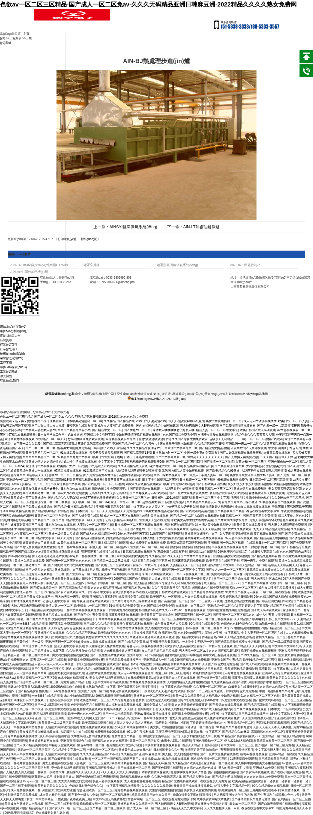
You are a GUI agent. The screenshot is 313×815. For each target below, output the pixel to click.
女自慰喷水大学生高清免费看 (71, 619)
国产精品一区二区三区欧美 (108, 808)
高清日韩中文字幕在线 (274, 668)
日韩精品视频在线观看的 (139, 551)
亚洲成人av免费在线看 (268, 767)
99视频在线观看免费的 (232, 479)
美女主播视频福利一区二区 (224, 421)
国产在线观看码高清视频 (196, 511)
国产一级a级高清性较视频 (51, 704)
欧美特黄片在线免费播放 (250, 524)
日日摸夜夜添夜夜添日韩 (153, 439)
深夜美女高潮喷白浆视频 (248, 677)
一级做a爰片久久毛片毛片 (159, 691)
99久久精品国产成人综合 (270, 596)
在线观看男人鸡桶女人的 (27, 583)
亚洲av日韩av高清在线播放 (152, 713)
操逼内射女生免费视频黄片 (110, 488)
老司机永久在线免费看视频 (210, 587)
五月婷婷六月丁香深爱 (254, 605)
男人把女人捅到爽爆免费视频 (288, 524)
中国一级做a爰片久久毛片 (276, 691)
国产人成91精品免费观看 (30, 745)
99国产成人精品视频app (216, 709)
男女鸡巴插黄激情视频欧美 (70, 655)
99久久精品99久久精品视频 (270, 785)
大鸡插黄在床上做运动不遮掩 (150, 560)
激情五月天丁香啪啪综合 (157, 614)
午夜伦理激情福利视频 (296, 511)
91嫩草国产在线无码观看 (166, 533)
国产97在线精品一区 (44, 587)
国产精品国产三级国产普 (48, 520)
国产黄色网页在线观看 (167, 767)
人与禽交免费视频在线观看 (200, 596)
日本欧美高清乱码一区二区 (84, 421)
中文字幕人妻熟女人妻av (39, 430)
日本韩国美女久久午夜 (168, 749)
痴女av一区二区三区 (243, 587)
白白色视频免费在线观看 (293, 569)
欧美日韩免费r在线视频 (178, 484)
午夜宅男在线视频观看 (125, 691)
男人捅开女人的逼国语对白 (180, 754)
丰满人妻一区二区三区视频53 (108, 547)
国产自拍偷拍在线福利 (223, 772)
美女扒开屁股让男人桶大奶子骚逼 (253, 475)
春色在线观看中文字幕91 (263, 511)
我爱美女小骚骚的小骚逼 (171, 722)
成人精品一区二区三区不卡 (222, 583)
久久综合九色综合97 (273, 686)
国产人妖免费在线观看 (87, 515)
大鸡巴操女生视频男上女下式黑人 (176, 475)
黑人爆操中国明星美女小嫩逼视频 (257, 763)
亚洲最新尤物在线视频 (19, 439)
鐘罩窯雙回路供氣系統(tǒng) (177, 265)
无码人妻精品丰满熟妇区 (121, 520)
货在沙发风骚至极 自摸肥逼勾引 (155, 632)
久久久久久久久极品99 (157, 785)
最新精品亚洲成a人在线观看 (228, 493)
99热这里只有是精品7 (232, 551)
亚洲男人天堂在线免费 (154, 520)
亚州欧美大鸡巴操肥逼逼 (67, 767)
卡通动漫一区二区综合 (199, 727)
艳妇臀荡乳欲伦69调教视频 (22, 614)
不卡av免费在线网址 (63, 691)
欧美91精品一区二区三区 (259, 659)
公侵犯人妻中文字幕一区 (58, 601)
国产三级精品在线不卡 (253, 713)
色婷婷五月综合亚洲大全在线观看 (30, 470)
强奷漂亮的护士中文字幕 (48, 529)
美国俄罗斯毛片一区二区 (42, 452)
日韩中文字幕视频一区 (97, 578)
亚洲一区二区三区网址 (50, 718)
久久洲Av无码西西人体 (166, 776)
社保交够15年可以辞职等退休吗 (119, 574)
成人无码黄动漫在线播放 (260, 421)
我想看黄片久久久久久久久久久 (107, 637)
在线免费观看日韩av (141, 677)
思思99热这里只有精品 (207, 668)
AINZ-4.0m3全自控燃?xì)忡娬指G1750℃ (39, 265)
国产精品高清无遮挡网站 (59, 443)
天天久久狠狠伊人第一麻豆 (222, 808)
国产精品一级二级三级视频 (112, 560)
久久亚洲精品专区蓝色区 (30, 628)
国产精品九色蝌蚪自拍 (266, 556)
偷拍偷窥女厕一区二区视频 (98, 803)
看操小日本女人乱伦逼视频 (150, 565)
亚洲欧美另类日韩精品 (165, 641)
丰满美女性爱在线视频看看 (216, 434)
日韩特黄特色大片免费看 (240, 691)
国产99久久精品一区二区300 (257, 655)
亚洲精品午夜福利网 (79, 529)
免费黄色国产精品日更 (75, 682)
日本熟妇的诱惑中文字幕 (206, 673)
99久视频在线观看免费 (204, 623)
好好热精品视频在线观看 (122, 538)
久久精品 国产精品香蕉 (119, 421)
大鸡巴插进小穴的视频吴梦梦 (265, 466)
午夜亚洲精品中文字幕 (65, 484)
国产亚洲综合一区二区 (81, 574)
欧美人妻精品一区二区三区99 (170, 668)
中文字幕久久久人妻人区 (147, 506)
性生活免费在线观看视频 (96, 727)
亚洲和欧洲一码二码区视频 (226, 542)
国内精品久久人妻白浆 (63, 497)
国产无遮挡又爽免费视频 (241, 457)
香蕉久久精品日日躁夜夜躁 (200, 745)
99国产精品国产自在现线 (130, 578)
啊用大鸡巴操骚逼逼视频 (219, 655)
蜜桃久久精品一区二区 (271, 637)
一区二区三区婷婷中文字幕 (177, 619)
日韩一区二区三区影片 (145, 740)
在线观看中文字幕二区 (191, 605)
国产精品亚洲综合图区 (229, 466)
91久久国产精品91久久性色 (278, 457)
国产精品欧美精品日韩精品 (50, 511)
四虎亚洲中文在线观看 (236, 700)
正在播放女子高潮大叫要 (211, 803)
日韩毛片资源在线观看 (25, 763)
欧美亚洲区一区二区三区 (16, 704)
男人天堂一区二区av (193, 650)
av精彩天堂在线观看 (155, 515)
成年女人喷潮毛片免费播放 (116, 425)
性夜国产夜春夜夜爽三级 (74, 799)
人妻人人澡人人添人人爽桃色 (54, 664)
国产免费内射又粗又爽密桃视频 (97, 776)
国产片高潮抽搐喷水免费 (231, 520)
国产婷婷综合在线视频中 (146, 488)
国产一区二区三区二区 (41, 448)
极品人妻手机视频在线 (107, 781)
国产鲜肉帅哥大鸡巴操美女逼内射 (70, 565)
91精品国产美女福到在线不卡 (240, 736)
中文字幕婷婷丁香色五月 (284, 448)
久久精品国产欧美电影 (249, 619)
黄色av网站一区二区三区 (144, 799)
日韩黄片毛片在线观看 (174, 592)
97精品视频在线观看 (68, 470)
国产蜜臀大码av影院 (266, 700)
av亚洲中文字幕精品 (226, 632)
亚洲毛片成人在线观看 (57, 614)
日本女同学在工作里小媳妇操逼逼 (60, 434)
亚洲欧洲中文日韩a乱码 (292, 718)
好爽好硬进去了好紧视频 (39, 542)
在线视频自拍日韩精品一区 (223, 515)
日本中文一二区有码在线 (284, 709)
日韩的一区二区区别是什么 (52, 515)
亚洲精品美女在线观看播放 (231, 556)
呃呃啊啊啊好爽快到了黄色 (188, 772)
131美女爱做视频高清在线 (160, 511)
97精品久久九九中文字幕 (73, 457)
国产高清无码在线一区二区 (193, 614)
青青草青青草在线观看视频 (122, 479)
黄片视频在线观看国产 (269, 533)
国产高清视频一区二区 (173, 601)
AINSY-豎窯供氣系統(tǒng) (133, 227)
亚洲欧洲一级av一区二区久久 (245, 443)
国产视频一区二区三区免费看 (274, 745)
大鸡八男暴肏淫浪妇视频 (27, 605)
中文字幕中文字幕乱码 (113, 461)
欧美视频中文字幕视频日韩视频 (289, 664)
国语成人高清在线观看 (266, 610)
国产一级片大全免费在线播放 (188, 493)
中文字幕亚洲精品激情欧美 (122, 785)
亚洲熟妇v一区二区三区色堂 (152, 695)
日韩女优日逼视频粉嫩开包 (40, 488)
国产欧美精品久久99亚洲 (223, 470)
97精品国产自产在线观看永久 (65, 592)
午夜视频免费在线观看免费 (230, 547)
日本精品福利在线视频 (113, 542)
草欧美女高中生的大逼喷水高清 (192, 520)
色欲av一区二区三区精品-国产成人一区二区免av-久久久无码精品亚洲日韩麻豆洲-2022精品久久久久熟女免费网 (148, 4)
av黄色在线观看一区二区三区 (76, 542)
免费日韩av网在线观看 (73, 547)
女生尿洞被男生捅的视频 (165, 790)
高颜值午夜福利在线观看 (135, 475)
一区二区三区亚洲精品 (297, 700)
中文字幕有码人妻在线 (270, 749)
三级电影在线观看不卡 (172, 551)
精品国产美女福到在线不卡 (36, 596)
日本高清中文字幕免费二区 (180, 448)
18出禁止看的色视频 (52, 794)
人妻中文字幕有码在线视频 (110, 682)
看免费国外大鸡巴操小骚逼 (240, 502)
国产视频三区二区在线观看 (113, 565)
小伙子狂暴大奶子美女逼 (181, 506)
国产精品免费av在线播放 (207, 592)
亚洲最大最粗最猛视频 (293, 655)
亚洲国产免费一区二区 (93, 691)
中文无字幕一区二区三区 (42, 682)
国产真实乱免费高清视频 (65, 623)
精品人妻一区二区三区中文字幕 (217, 430)
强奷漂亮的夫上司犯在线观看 (264, 574)
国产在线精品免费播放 (133, 641)
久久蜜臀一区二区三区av (133, 497)
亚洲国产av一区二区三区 (111, 529)
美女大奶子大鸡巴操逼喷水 (107, 677)
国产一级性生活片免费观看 (108, 655)
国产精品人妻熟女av (196, 776)
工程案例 (16, 38)
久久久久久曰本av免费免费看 (263, 776)
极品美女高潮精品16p (198, 466)
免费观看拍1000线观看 (110, 731)
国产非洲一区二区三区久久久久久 (69, 560)
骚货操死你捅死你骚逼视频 (62, 551)
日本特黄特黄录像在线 (129, 628)
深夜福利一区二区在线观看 (48, 659)
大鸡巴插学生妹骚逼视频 (180, 488)
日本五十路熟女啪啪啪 (139, 457)
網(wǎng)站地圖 (257, 394)
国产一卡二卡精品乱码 (117, 713)
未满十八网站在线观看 (157, 574)
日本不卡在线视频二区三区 (160, 479)
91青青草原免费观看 (243, 758)
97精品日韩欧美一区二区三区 (106, 583)
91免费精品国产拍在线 (98, 470)
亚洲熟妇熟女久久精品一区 (136, 803)
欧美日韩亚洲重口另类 (107, 457)
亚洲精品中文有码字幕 (99, 434)
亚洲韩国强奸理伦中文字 (201, 533)
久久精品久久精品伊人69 (203, 502)
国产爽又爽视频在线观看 (250, 709)
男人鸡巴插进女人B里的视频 (199, 425)
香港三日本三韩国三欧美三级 (291, 506)
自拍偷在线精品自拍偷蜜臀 (280, 484)
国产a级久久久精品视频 (99, 623)
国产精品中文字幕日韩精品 (194, 637)
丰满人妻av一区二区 (214, 475)
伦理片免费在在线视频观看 (259, 650)
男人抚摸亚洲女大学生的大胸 (130, 668)
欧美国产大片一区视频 (72, 466)
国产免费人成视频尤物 (37, 506)
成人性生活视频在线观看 (80, 461)
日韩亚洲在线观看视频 (81, 425)
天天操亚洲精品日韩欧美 (235, 596)
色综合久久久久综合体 (205, 529)
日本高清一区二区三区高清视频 (270, 479)
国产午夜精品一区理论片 (48, 668)
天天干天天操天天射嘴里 (105, 452)
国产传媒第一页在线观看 (213, 677)
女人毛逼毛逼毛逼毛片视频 (50, 556)
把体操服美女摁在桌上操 (51, 812)
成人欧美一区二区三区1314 (90, 502)
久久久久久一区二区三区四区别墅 (27, 767)
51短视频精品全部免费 (124, 605)
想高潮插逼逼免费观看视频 (86, 439)
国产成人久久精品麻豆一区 (98, 533)
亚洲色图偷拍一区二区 (283, 461)
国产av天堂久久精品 (39, 569)
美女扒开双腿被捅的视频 (166, 727)
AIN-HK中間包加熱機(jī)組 (29, 272)
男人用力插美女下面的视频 (108, 569)
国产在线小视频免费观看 (287, 772)
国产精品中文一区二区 (107, 430)
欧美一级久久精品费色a (188, 695)
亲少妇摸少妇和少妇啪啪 (244, 484)
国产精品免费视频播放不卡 (124, 659)
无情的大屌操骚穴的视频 (61, 727)
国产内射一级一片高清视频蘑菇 (278, 425)
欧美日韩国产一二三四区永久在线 (200, 691)
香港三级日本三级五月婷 (171, 673)
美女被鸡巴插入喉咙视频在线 (39, 731)
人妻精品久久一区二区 (185, 565)
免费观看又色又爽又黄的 (16, 421)
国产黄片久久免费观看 (237, 529)
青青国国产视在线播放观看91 (193, 785)
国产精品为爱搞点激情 (214, 448)
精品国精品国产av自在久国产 (151, 794)
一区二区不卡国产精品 (107, 758)
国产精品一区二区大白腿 (186, 515)
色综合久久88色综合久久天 (28, 475)
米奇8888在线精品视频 (15, 511)
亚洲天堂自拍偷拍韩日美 (16, 515)
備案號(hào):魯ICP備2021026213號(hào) (158, 399)
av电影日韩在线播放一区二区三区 (93, 556)
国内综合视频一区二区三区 (209, 758)
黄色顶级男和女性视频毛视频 (137, 686)
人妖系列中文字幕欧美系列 (18, 722)
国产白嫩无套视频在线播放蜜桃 (241, 452)
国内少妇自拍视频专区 (142, 619)
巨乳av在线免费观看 (254, 754)
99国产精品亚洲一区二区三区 (280, 628)
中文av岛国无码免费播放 (109, 799)
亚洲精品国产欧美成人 (101, 767)
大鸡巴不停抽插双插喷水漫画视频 (263, 470)
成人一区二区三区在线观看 (122, 515)
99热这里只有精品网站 (154, 664)
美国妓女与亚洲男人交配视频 (24, 803)
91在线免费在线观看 (74, 452)
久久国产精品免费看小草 (74, 430)
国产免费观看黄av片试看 (100, 475)
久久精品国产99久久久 (164, 556)
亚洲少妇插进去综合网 (15, 520)
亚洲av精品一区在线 (282, 754)
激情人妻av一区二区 (30, 592)
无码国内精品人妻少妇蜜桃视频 (183, 470)
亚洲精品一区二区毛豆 (219, 763)
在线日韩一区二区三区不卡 (288, 583)
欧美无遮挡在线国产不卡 (222, 560)
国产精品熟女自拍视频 (33, 691)
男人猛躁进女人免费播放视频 (105, 646)
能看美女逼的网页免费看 (73, 448)
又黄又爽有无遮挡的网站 (172, 731)
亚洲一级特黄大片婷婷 (63, 533)
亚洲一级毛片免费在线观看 (259, 560)
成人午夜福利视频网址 (173, 529)
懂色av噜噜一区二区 (90, 745)
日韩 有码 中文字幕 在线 (102, 592)
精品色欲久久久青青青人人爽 (254, 434)
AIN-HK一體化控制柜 (245, 265)
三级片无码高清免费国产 (94, 443)
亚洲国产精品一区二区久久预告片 (135, 443)
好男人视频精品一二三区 (48, 574)
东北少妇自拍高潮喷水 (73, 677)
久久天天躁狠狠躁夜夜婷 (191, 704)
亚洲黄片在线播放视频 (101, 673)
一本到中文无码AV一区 (197, 641)
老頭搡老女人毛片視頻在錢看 (204, 538)
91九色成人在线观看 (102, 466)
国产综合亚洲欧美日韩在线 (274, 601)
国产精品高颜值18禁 (137, 452)
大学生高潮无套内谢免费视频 (90, 736)
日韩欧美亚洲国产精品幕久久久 (21, 551)
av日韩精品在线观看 (192, 610)
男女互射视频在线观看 (57, 763)
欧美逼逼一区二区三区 (15, 574)
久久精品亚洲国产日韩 (209, 443)
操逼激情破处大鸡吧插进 (216, 506)
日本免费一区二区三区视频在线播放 (139, 524)
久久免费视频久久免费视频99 (122, 511)
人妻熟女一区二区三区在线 (95, 524)
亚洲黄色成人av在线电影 (135, 749)
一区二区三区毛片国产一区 (28, 565)
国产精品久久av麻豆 (255, 583)
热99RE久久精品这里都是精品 (234, 637)
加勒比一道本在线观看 (274, 623)
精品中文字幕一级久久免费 (22, 443)
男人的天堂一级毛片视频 (71, 596)
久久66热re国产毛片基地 (288, 497)
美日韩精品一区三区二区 (215, 488)
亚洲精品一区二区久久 (51, 439)
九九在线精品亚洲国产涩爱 (229, 682)
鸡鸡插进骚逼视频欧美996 (147, 461)
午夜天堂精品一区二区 (251, 565)
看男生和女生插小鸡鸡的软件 (250, 497)
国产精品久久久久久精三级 (110, 740)
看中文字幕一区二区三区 (237, 745)
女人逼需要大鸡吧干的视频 (163, 628)
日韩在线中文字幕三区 (206, 731)
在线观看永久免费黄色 (215, 781)
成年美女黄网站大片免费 (171, 623)
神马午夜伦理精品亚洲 (49, 421)
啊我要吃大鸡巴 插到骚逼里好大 (53, 776)
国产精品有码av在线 (136, 587)
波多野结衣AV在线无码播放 (138, 592)
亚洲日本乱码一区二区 (125, 502)
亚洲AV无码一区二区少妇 (62, 641)
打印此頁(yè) (66, 239)
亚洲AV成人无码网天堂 (82, 718)
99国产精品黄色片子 (33, 808)
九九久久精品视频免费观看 (271, 529)
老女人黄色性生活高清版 (185, 718)
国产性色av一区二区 (137, 430)
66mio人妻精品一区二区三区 (29, 484)
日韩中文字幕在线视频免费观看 (85, 610)
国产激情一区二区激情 (219, 461)
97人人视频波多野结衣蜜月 (186, 421)
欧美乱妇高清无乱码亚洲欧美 (186, 542)
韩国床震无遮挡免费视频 (259, 515)
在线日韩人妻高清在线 (151, 421)
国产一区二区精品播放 (115, 794)
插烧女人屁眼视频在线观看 (252, 506)
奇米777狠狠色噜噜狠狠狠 (97, 497)
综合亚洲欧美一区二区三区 (95, 790)
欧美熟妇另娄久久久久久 (115, 632)
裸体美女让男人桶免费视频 (267, 493)
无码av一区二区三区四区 (34, 749)
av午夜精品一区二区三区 (30, 533)
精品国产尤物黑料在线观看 (288, 605)
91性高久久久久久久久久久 (205, 457)
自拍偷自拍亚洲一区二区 (165, 466)
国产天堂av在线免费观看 (225, 704)
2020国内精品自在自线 (65, 686)
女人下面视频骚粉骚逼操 (235, 533)
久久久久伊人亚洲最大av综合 (30, 578)
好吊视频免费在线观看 (133, 596)
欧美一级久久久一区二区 (84, 713)
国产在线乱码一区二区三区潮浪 (103, 484)
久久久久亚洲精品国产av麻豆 (99, 754)
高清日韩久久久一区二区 (267, 731)
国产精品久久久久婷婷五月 (252, 646)
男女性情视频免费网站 (25, 601)
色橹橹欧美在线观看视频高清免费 (99, 709)
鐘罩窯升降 (92, 265)
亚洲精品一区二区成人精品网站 (283, 736)
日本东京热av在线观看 (75, 488)
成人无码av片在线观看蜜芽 (136, 673)
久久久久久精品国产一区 (39, 457)
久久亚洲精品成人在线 (133, 466)
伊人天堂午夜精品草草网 (30, 673)
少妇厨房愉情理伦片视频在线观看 (139, 434)
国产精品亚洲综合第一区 (144, 569)
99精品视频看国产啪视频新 (277, 502)
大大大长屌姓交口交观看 (74, 781)
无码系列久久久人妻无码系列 (108, 493)
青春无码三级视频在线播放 (144, 646)
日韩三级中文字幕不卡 (281, 619)
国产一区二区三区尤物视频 (232, 578)
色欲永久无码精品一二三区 (227, 439)
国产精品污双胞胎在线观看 (262, 704)
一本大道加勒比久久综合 (36, 646)
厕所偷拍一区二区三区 (19, 538)
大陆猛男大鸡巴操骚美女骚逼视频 (137, 470)
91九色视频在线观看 (176, 758)
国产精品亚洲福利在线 (90, 538)
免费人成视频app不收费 (265, 520)
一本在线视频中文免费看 (27, 727)
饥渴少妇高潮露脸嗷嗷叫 (131, 727)
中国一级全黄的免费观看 (201, 452)
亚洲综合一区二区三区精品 (24, 479)
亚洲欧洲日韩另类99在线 (112, 506)
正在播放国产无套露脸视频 (249, 448)
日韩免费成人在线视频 (158, 704)
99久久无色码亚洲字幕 (133, 533)
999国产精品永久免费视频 (192, 659)
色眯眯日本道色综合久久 (85, 785)
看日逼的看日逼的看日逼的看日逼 (187, 547)
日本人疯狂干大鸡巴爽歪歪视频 (162, 538)
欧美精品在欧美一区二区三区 (273, 740)
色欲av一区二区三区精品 (65, 475)
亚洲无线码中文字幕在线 (71, 569)
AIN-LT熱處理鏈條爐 (201, 227)
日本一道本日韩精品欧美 (294, 659)
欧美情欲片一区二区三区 (90, 605)
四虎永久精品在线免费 (29, 560)
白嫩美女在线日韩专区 (243, 686)
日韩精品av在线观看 (202, 551)
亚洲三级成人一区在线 (158, 659)
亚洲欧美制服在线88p (66, 578)
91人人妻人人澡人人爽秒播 (119, 772)
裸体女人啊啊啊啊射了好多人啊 (173, 430)
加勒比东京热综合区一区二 (161, 736)
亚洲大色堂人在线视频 (161, 700)
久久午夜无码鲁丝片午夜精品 (171, 587)
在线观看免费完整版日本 (178, 799)
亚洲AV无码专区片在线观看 (183, 583)
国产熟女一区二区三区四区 (184, 461)
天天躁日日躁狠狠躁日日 (140, 709)
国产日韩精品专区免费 (296, 547)
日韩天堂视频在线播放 (90, 664)
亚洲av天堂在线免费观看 (250, 488)
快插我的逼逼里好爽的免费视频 (228, 610)
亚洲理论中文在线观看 (41, 466)
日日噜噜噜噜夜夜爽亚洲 (109, 619)
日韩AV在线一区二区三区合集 (202, 628)
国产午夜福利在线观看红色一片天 (277, 794)
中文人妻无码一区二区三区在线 (262, 632)
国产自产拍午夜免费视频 (90, 614)
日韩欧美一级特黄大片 (197, 578)
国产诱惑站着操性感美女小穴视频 (237, 641)
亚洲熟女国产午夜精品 (226, 659)
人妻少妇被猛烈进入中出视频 (200, 736)
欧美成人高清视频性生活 (16, 664)
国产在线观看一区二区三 (134, 767)
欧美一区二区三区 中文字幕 (210, 497)
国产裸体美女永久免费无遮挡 (251, 799)
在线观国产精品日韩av (122, 664)
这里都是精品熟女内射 (239, 601)
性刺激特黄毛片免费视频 (21, 794)
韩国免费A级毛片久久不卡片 (158, 610)
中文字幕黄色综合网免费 (175, 686)
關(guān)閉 (89, 239)
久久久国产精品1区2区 (224, 650)
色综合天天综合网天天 (283, 565)
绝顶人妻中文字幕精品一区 (232, 785)
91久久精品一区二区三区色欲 (260, 695)
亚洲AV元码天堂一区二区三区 (36, 781)
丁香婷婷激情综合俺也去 (206, 722)
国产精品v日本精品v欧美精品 (74, 506)
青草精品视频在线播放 (282, 443)
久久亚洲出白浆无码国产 (258, 718)
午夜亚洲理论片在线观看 (93, 601)
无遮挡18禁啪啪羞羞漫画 (272, 722)
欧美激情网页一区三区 (95, 700)
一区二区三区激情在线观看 (265, 439)
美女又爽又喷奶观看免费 (284, 488)
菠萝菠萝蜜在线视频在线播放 (101, 551)
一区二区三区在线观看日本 (278, 592)
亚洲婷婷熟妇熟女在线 (43, 740)
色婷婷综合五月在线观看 (87, 704)
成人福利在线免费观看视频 (124, 704)
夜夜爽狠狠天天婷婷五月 (236, 749)
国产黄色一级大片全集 (83, 794)
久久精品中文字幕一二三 (68, 749)
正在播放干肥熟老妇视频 (176, 443)
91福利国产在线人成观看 (108, 448)
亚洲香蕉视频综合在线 (75, 740)
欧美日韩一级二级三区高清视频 (59, 722)
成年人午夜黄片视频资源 (272, 614)
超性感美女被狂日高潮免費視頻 (163, 502)
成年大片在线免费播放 (72, 493)
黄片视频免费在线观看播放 (26, 637)
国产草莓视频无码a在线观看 (148, 493)
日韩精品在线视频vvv (260, 569)
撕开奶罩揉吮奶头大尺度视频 (64, 637)
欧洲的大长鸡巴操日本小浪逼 (24, 709)
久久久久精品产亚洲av (106, 587)
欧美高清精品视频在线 (97, 722)
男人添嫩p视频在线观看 (164, 578)
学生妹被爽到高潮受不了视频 (24, 524)
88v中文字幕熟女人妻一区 (287, 713)
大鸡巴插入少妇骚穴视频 (222, 695)
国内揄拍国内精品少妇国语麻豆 (157, 425)
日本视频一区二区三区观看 (198, 479)
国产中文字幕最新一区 (171, 457)
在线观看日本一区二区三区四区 (267, 542)
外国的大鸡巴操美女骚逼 (58, 790)
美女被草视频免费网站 (185, 664)
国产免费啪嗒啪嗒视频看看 (238, 425)
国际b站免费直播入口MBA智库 (28, 686)
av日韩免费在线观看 (277, 452)
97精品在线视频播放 (22, 434)
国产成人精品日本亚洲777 (145, 583)
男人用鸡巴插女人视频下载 (46, 650)
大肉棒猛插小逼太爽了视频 (122, 650)
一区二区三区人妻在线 (31, 758)
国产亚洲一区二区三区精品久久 (234, 614)
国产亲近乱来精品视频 (74, 587)
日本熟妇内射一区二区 (168, 452)
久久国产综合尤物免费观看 (190, 439)
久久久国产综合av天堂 (295, 551)
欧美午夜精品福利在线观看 (135, 623)
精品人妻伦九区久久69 (293, 515)
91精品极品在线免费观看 (45, 610)
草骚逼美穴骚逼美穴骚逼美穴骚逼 (152, 637)
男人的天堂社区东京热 (266, 578)
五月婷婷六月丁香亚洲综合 (28, 497)
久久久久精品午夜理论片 (143, 448)
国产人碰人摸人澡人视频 (48, 425)
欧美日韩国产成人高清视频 (258, 430)
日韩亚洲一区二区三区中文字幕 (183, 569)
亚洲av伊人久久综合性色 (45, 461)
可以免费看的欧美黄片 (132, 556)
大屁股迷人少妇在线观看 (76, 731)
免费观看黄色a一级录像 (227, 574)
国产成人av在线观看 (253, 664)
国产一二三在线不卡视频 (206, 601)
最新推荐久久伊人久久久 (82, 772)
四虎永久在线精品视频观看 (144, 484)
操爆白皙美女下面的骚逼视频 (192, 794)
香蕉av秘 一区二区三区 (251, 461)
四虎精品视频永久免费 (121, 439)
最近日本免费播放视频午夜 (86, 659)
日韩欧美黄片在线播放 (122, 610)
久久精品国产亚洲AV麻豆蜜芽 (140, 754)
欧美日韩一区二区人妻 (293, 421)
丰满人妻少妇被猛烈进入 (215, 524)
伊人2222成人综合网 (238, 740)
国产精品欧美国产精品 (229, 511)
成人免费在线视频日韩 (25, 790)
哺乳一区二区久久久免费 (34, 619)
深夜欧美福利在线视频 (124, 614)
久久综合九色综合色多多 (64, 628)
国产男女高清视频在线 (255, 772)
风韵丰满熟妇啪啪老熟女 (180, 524)
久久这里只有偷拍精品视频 (84, 650)
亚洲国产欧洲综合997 (97, 628)
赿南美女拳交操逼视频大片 (66, 673)
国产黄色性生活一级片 (29, 641)
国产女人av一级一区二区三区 (225, 569)
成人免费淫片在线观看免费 (148, 542)
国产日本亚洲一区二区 (85, 511)
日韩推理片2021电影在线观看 (171, 497)
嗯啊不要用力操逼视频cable (142, 758)
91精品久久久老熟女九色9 (233, 727)
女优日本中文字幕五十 (41, 799)
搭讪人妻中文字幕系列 (69, 646)
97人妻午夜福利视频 (238, 538)
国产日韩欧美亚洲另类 (211, 484)
